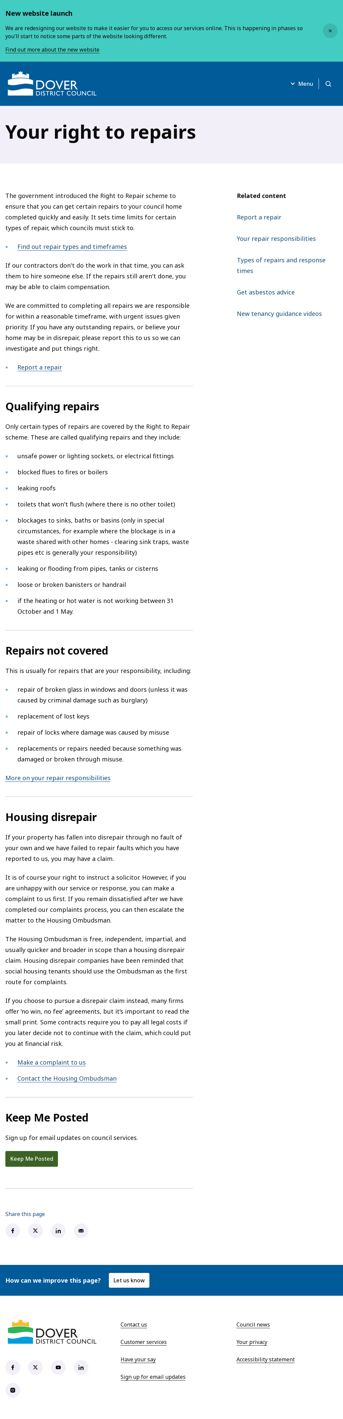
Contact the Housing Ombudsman (67, 1078)
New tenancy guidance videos (279, 314)
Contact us (134, 1324)
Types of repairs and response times (281, 265)
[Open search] (328, 83)
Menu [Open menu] (301, 84)
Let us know (129, 1280)
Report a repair (39, 367)
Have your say (138, 1359)
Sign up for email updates (153, 1376)
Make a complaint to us (51, 1062)
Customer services (144, 1342)
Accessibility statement (265, 1359)
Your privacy (251, 1342)
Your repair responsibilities (276, 238)
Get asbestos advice (266, 292)
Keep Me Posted (31, 1158)
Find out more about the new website (52, 49)
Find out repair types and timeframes (72, 247)
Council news (253, 1324)
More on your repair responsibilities (58, 778)
